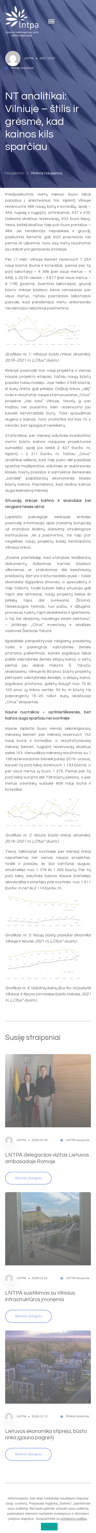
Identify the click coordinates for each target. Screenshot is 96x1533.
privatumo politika (74, 1519)
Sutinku (49, 1527)
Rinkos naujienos (46, 173)
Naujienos (14, 173)
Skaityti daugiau (28, 1167)
